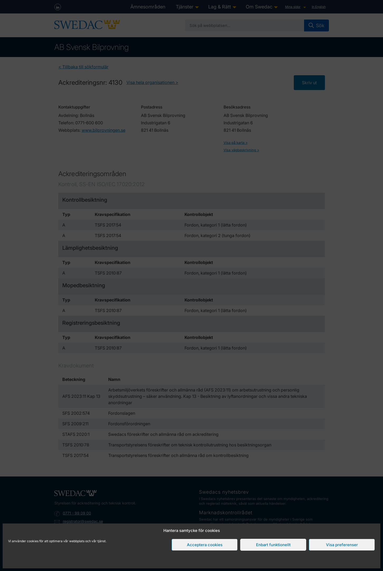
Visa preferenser (342, 544)
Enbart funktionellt (273, 544)
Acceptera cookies (205, 544)
